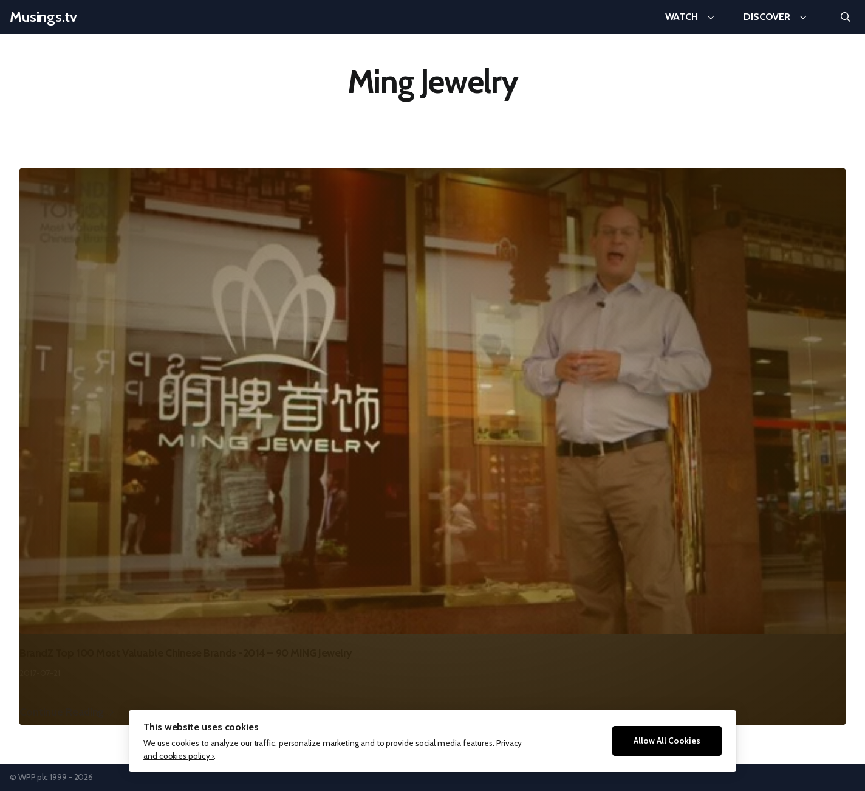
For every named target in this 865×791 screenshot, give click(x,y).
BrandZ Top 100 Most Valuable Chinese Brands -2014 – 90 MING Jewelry (185, 653)
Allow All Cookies (667, 740)
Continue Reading (61, 711)
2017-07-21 (39, 673)
